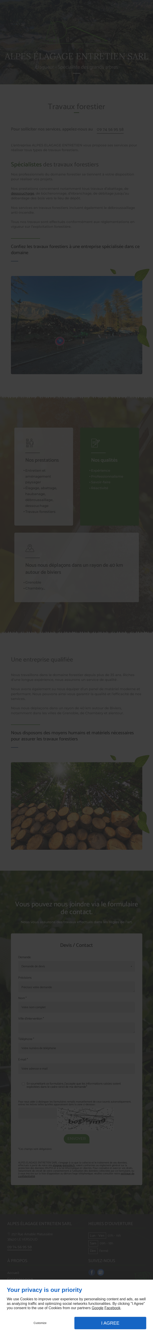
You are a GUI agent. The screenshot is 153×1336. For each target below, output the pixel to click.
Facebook (112, 1308)
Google (98, 1308)
